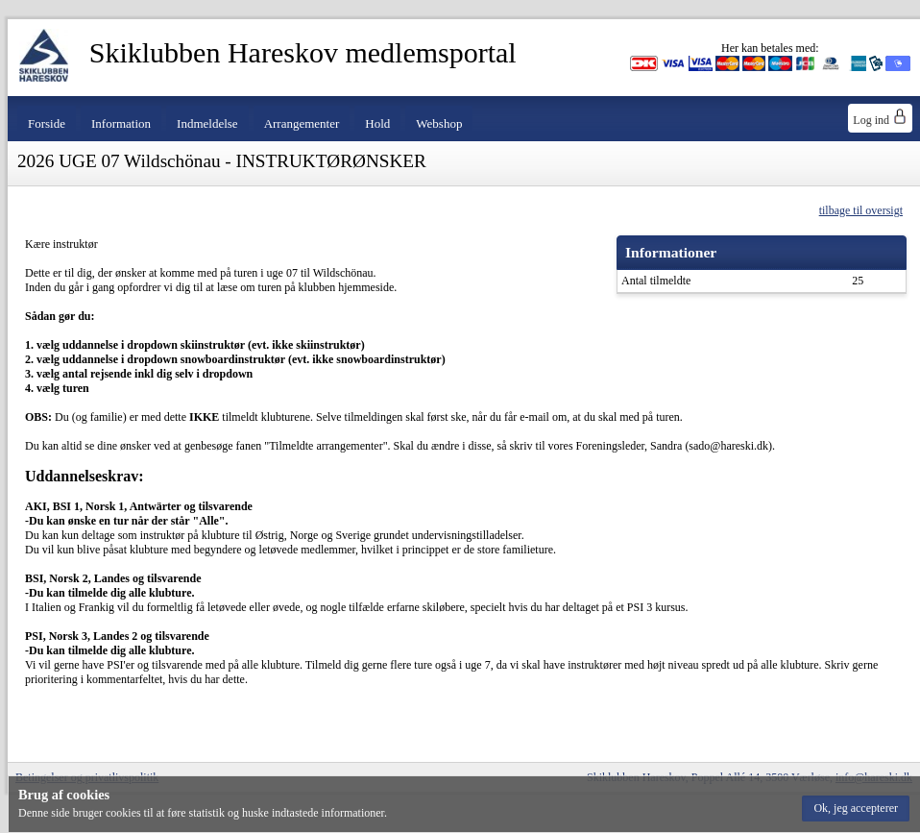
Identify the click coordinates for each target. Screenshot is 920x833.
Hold (377, 123)
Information (121, 123)
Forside (46, 123)
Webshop (439, 123)
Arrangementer (302, 123)
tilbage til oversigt (861, 210)
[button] (855, 808)
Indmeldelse (207, 123)
